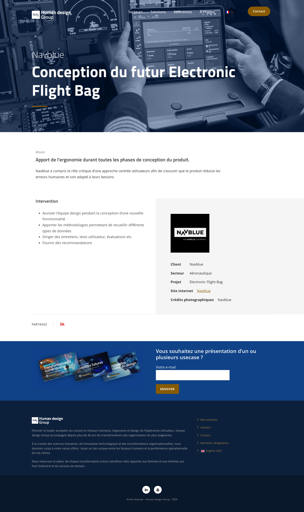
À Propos (207, 11)
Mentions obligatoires (214, 443)
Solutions (158, 11)
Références (183, 11)
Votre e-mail (193, 372)
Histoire (205, 427)
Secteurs (135, 11)
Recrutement (208, 420)
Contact (259, 11)
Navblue (204, 290)
